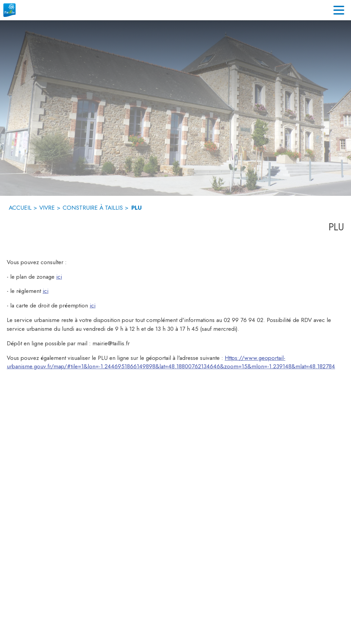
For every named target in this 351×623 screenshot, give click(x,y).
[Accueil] (9, 10)
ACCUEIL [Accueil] (20, 208)
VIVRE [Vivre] (47, 208)
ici (59, 277)
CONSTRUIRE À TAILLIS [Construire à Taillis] (93, 208)
